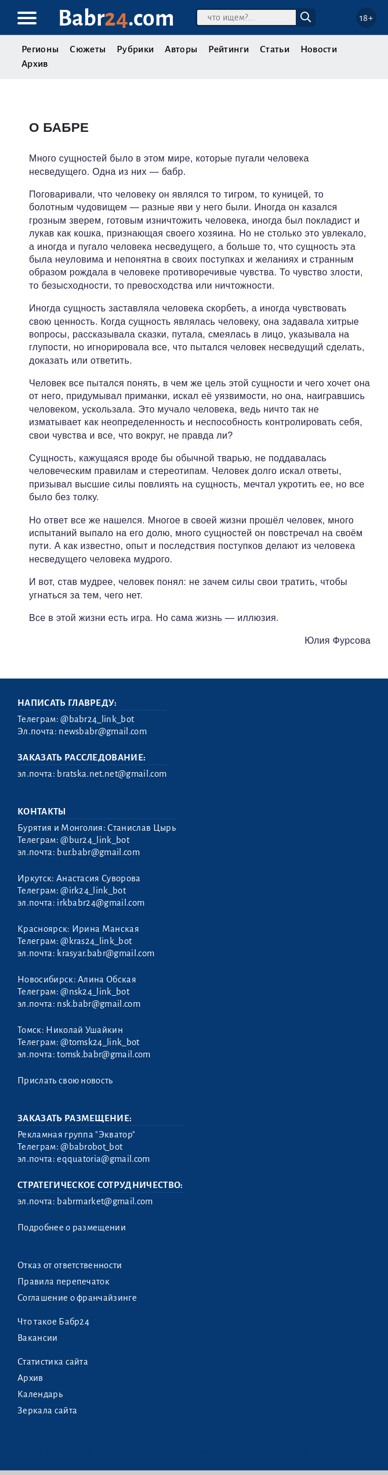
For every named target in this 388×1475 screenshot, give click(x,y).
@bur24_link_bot (94, 840)
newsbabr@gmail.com (103, 731)
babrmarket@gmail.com (105, 1201)
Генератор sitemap (277, 1451)
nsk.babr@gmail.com (98, 1004)
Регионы (40, 49)
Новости (318, 49)
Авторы (181, 49)
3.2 (86, 1451)
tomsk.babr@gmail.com (103, 1054)
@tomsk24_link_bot (99, 1042)
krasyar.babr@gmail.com (105, 953)
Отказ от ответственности (69, 1265)
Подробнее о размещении (71, 1227)
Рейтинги (228, 49)
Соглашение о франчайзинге (77, 1297)
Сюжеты (88, 49)
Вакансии (37, 1338)
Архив (34, 64)
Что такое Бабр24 (53, 1321)
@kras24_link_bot (96, 941)
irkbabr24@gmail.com (100, 902)
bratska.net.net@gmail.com (111, 773)
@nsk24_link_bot (94, 991)
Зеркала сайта (47, 1410)
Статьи (274, 49)
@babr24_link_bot (97, 719)
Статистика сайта (52, 1361)
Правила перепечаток (63, 1281)
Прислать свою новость (65, 1080)
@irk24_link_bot (93, 890)
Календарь (40, 1394)
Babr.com (116, 18)
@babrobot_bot (91, 1146)
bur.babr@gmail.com (98, 852)
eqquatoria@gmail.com (103, 1159)
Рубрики (135, 49)
